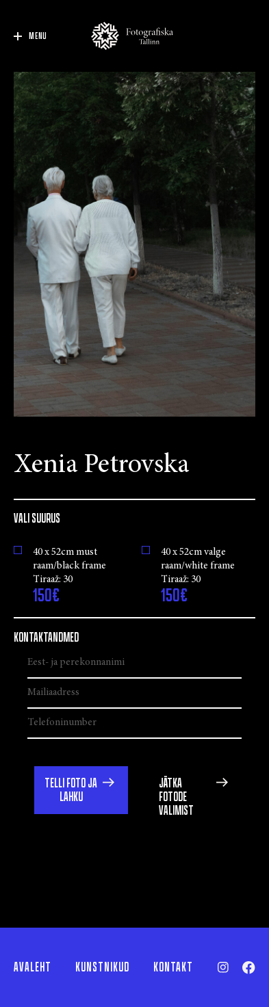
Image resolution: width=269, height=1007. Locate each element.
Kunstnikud (102, 967)
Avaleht (32, 967)
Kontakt (173, 967)
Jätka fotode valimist (176, 797)
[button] (81, 790)
